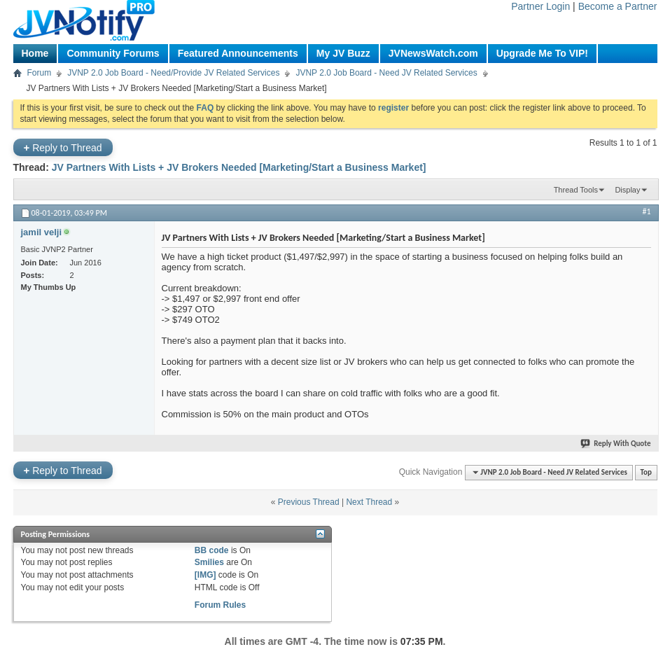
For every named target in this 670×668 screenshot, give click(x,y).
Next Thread (369, 502)
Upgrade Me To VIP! (542, 53)
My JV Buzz (343, 53)
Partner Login (540, 6)
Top (646, 472)
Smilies (209, 562)
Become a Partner (617, 6)
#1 (646, 211)
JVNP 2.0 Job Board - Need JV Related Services (386, 73)
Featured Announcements (238, 53)
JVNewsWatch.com (433, 53)
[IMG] (205, 575)
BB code (212, 550)
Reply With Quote (616, 443)
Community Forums (113, 53)
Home (35, 53)
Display (627, 190)
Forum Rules (220, 605)
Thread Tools (576, 190)
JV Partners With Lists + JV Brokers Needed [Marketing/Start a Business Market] (239, 167)
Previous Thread (309, 502)
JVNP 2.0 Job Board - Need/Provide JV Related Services (173, 73)
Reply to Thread (63, 147)
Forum (39, 73)
